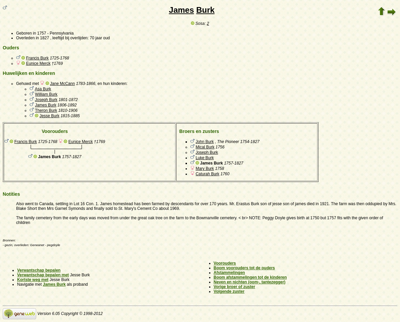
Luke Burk (205, 157)
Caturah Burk (207, 174)
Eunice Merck (38, 63)
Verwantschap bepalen (38, 270)
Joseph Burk (46, 99)
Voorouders (225, 263)
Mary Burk (205, 168)
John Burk (205, 141)
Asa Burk (43, 89)
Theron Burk (46, 110)
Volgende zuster (229, 291)
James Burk (45, 105)
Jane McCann (62, 83)
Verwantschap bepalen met (43, 275)
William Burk (46, 94)
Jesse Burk (49, 115)
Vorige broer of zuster (234, 286)
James (181, 9)
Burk (205, 9)
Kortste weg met (32, 279)
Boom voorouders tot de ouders (244, 268)
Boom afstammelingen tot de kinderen (250, 277)
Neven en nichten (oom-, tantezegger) (250, 282)
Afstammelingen (229, 272)
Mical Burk (205, 147)
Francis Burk (37, 58)
